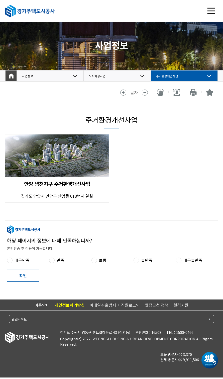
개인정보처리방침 (70, 305)
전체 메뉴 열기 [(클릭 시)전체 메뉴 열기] (211, 11)
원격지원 (180, 305)
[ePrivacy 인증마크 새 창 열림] (208, 360)
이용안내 (42, 305)
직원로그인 (130, 305)
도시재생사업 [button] (100, 76)
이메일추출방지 (103, 305)
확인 (23, 275)
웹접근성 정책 (156, 305)
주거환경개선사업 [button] (171, 76)
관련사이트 (19, 319)
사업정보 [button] (29, 76)
